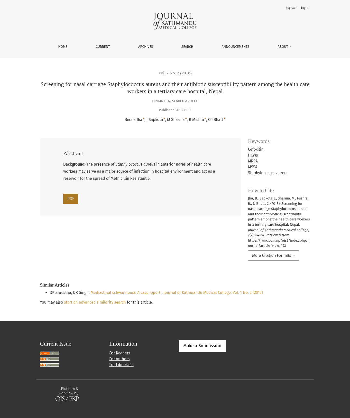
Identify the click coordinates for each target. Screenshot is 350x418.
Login (304, 8)
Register (291, 8)
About (283, 47)
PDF (70, 198)
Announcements (235, 47)
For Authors (119, 359)
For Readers (119, 353)
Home (62, 47)
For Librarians (121, 364)
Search (187, 47)
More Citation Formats (272, 255)
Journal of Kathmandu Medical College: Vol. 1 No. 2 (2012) (213, 292)
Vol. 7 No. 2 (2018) (175, 72)
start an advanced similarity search (95, 302)
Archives (145, 47)
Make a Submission (202, 345)
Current (103, 47)
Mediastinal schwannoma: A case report (126, 292)
